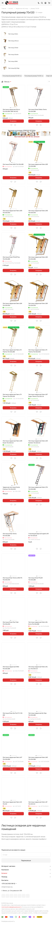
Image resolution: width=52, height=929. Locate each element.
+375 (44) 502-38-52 (8, 883)
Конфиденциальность (8, 921)
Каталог (4, 873)
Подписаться (26, 860)
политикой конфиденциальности (11, 907)
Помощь (4, 877)
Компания (5, 870)
